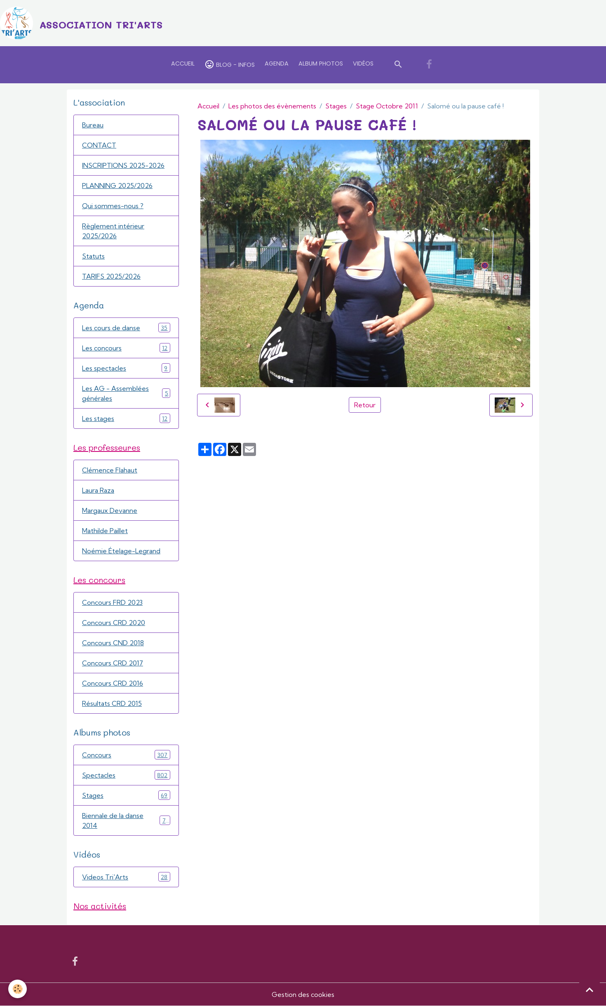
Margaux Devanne (109, 510)
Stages (336, 106)
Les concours (126, 348)
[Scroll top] (589, 989)
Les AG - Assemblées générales (126, 393)
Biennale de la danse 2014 (126, 820)
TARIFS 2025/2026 (111, 276)
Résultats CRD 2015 (112, 703)
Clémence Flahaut (109, 470)
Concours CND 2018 (113, 643)
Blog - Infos (229, 64)
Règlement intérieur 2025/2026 (113, 231)
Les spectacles (126, 368)
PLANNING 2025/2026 (117, 185)
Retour (365, 405)
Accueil (183, 63)
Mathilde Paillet (105, 531)
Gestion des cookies (303, 994)
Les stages (126, 418)
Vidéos (363, 63)
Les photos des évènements (272, 106)
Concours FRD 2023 (112, 602)
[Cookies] (17, 989)
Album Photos (320, 63)
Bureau (92, 125)
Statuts (93, 256)
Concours (126, 754)
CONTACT (99, 145)
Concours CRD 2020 (113, 622)
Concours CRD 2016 (112, 683)
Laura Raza (98, 490)
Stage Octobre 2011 (387, 106)
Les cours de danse (126, 327)
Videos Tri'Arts (126, 876)
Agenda (277, 63)
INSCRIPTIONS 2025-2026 (123, 165)
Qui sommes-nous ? (112, 206)
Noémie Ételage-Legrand (121, 551)
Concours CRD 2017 (112, 663)
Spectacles (126, 775)
